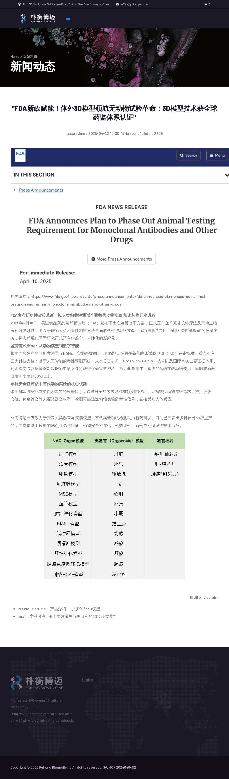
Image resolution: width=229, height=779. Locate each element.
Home (15, 56)
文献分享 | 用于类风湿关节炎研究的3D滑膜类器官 (73, 616)
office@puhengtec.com (134, 4)
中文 (207, 4)
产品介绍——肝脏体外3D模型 (75, 608)
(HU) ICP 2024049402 (119, 767)
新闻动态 (30, 56)
